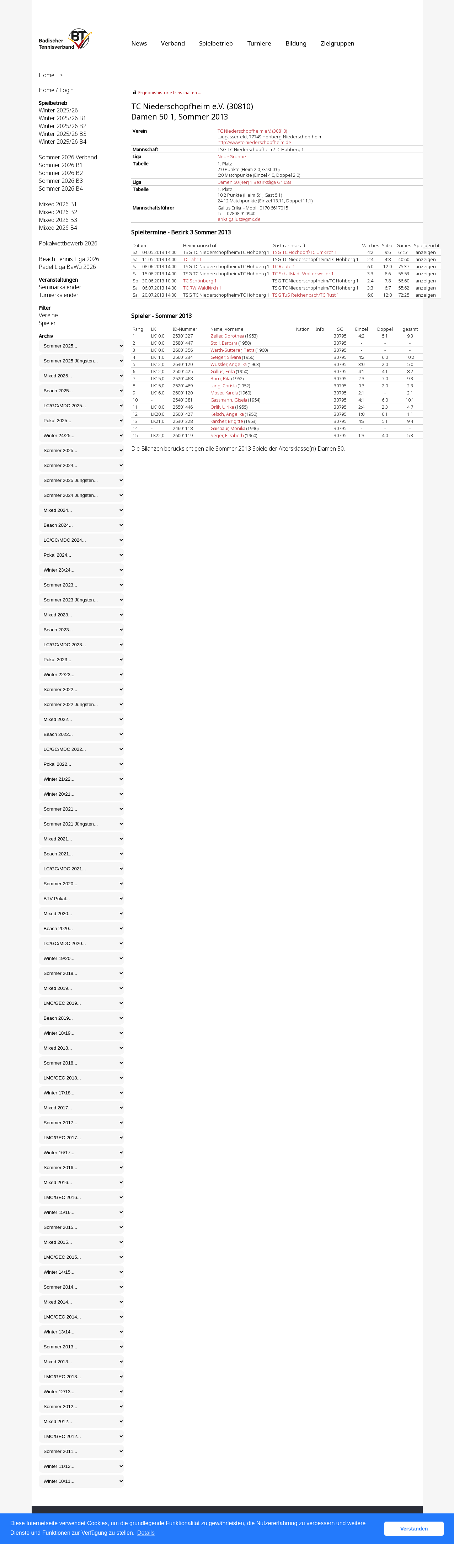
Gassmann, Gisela (228, 400)
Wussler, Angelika (228, 364)
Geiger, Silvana (225, 357)
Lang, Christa (223, 385)
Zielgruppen (337, 43)
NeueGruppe (232, 156)
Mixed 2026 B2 (58, 212)
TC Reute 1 (283, 266)
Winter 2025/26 (58, 110)
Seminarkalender (60, 287)
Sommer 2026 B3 (61, 181)
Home (46, 75)
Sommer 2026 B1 (61, 165)
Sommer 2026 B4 (61, 188)
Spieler (47, 323)
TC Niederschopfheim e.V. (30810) (252, 131)
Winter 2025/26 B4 (62, 141)
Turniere (259, 43)
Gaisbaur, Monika (227, 428)
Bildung (295, 43)
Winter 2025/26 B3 (62, 134)
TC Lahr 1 (192, 259)
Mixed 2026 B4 (58, 228)
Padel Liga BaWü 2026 (67, 267)
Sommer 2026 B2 (61, 173)
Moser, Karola (224, 392)
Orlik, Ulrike (222, 407)
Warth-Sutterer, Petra (232, 350)
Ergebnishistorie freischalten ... (169, 93)
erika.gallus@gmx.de (239, 219)
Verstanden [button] (414, 1529)
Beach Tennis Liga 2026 (69, 259)
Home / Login (56, 90)
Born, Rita (220, 378)
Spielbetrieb (216, 43)
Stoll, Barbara (223, 343)
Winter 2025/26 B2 (62, 126)
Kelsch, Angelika (227, 414)
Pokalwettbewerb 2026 (68, 243)
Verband (173, 43)
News (139, 43)
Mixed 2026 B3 (58, 220)
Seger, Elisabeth (227, 435)
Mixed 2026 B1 (58, 204)
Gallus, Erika (222, 371)
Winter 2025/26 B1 (62, 118)
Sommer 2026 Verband (68, 157)
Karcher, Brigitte (226, 421)
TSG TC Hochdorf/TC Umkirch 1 (304, 252)
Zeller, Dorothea (227, 336)
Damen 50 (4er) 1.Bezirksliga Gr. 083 (254, 182)
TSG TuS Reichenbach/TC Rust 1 (305, 295)
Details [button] (146, 1533)
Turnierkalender (59, 295)
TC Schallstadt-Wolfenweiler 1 (303, 273)
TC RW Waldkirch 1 (202, 288)
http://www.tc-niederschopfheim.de (254, 142)
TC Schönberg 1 (200, 280)
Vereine (48, 315)
